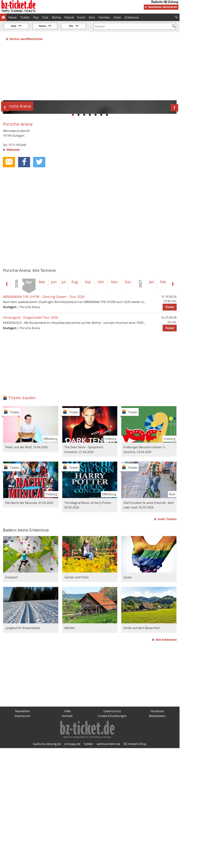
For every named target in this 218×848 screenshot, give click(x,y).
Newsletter (22, 811)
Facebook (157, 811)
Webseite (13, 249)
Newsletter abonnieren (162, 7)
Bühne (56, 17)
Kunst (81, 17)
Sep (88, 381)
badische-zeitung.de (47, 844)
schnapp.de (72, 844)
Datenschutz (112, 811)
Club (45, 17)
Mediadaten (157, 816)
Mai (42, 381)
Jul (64, 381)
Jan (151, 381)
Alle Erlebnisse (166, 739)
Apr (29, 381)
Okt (101, 381)
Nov (114, 381)
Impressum (22, 816)
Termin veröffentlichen (26, 28)
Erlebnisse (132, 17)
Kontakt (67, 816)
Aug (74, 381)
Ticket (169, 407)
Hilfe (67, 811)
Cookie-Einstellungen (112, 816)
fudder (88, 844)
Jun (53, 381)
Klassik (69, 17)
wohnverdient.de (108, 844)
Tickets (25, 17)
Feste (117, 17)
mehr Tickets (167, 619)
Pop (36, 17)
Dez (128, 381)
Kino (92, 17)
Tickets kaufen (22, 497)
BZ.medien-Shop (135, 844)
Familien (104, 17)
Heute (12, 17)
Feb (163, 381)
